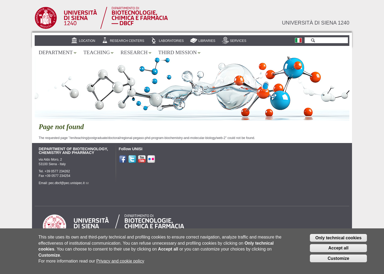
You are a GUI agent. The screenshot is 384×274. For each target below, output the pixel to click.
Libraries (206, 41)
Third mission (177, 52)
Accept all (338, 251)
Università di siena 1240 (315, 23)
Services (238, 41)
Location (87, 41)
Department (56, 52)
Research (134, 52)
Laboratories (171, 41)
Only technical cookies (338, 241)
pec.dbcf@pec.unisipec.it (69, 183)
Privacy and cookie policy (120, 264)
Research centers (127, 41)
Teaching (96, 52)
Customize (338, 262)
